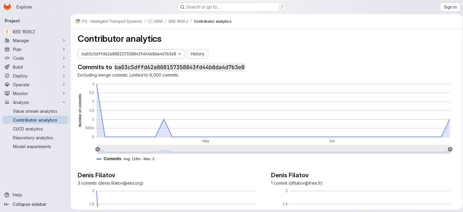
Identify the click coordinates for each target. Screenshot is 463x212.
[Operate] (35, 84)
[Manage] (35, 40)
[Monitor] (35, 93)
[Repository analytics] (35, 137)
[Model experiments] (35, 146)
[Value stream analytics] (35, 111)
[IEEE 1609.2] (35, 31)
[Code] (35, 58)
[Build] (35, 67)
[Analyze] (35, 102)
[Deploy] (35, 76)
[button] (127, 159)
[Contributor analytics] (35, 120)
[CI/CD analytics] (35, 129)
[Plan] (35, 49)
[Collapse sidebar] (35, 204)
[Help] (35, 195)
